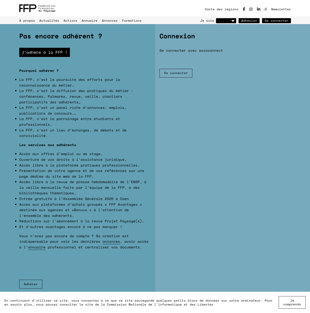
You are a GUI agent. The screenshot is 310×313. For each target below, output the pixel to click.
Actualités (49, 20)
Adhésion (249, 20)
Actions (70, 20)
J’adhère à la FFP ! (44, 52)
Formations (132, 20)
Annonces (110, 20)
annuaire (37, 247)
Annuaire (89, 20)
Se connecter (276, 20)
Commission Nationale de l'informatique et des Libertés (160, 304)
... (226, 20)
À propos (27, 20)
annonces (111, 241)
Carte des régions (221, 9)
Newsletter (281, 9)
